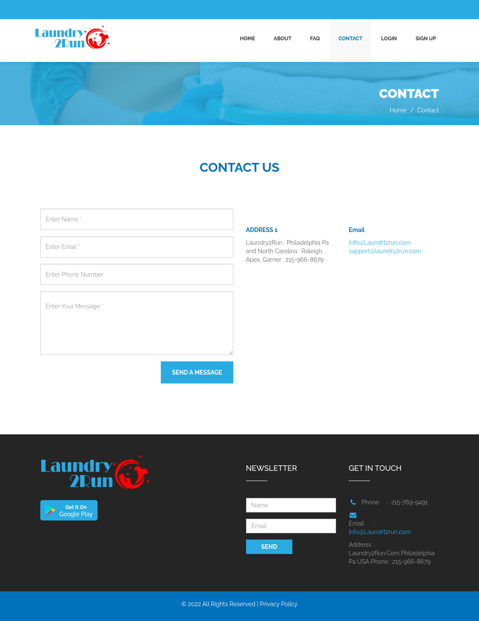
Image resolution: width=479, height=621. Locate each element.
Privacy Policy (278, 604)
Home (247, 39)
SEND (269, 546)
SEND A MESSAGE (197, 372)
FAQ (315, 39)
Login (389, 39)
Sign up (425, 39)
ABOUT (282, 39)
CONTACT (350, 39)
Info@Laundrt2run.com (380, 242)
